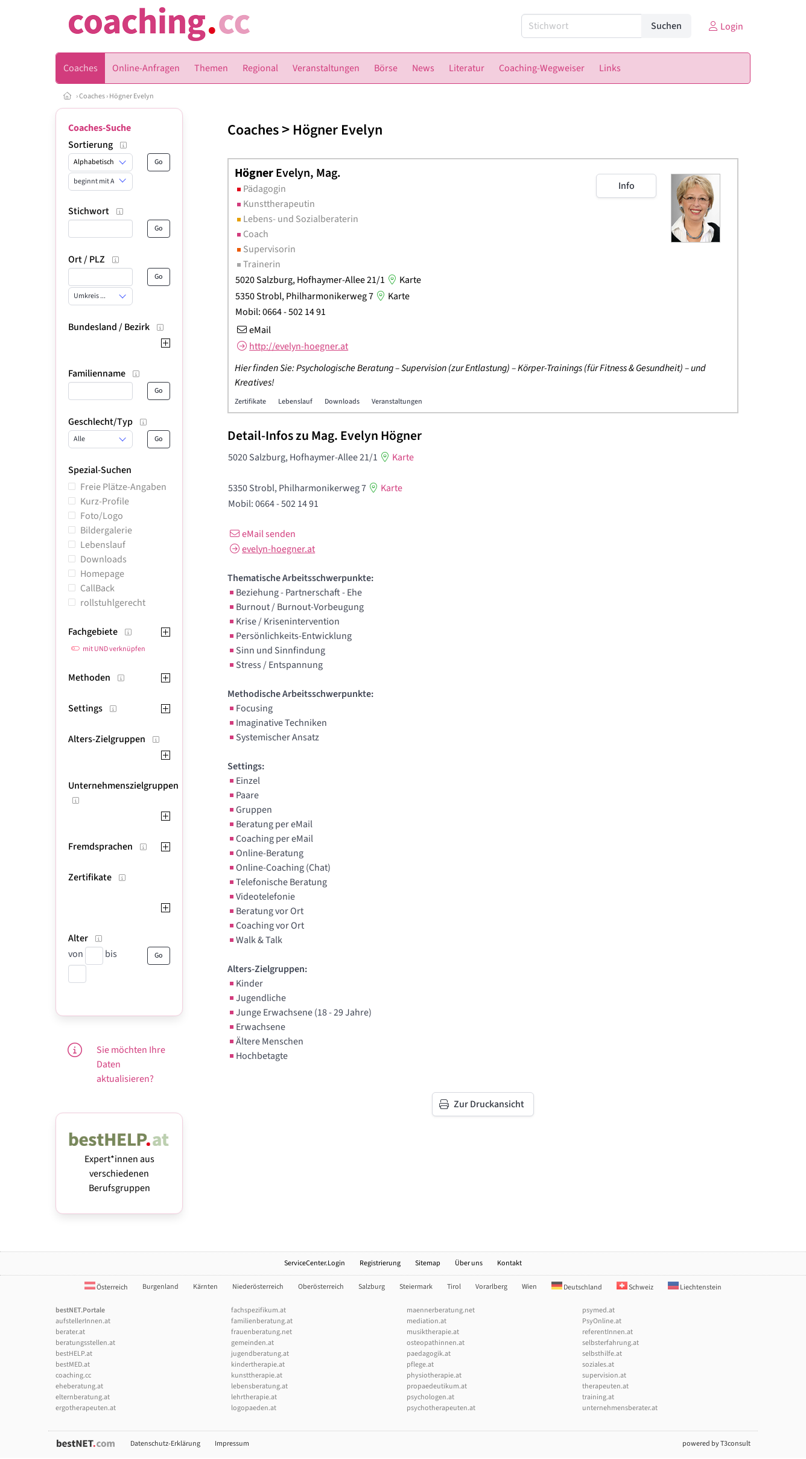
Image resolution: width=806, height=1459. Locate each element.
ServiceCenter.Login (314, 1263)
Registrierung (380, 1263)
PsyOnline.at (601, 1321)
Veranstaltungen (397, 401)
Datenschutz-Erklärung (165, 1443)
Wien (529, 1287)
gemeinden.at (252, 1343)
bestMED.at (73, 1364)
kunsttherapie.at (256, 1375)
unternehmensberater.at (620, 1408)
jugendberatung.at (260, 1354)
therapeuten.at (605, 1386)
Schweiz (635, 1287)
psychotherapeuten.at (441, 1408)
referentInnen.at (607, 1332)
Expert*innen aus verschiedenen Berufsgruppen (119, 1166)
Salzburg (371, 1287)
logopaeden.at (253, 1408)
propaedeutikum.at (437, 1386)
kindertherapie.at (258, 1364)
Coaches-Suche (99, 128)
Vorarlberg (491, 1287)
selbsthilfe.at (602, 1354)
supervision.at (604, 1375)
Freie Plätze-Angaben (123, 487)
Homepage (102, 573)
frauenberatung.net (261, 1332)
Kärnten (205, 1287)
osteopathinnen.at (436, 1343)
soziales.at (598, 1364)
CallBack (97, 588)
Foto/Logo (101, 516)
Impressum (232, 1443)
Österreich (106, 1287)
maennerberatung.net (441, 1310)
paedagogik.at (429, 1354)
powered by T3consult (716, 1443)
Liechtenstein (695, 1287)
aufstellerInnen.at (83, 1321)
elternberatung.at (83, 1397)
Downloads (103, 559)
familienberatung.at (262, 1321)
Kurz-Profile (104, 501)
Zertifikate (250, 401)
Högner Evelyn (131, 96)
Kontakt (509, 1263)
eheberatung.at (79, 1386)
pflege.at (420, 1364)
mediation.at (426, 1321)
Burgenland (160, 1287)
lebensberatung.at (259, 1386)
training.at (598, 1397)
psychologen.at (430, 1397)
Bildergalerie (106, 530)
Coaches (92, 96)
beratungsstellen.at (85, 1343)
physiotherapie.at (434, 1375)
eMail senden (261, 534)
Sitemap (427, 1263)
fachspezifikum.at (258, 1310)
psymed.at (598, 1310)
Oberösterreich (321, 1287)
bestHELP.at (74, 1354)
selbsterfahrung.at (610, 1343)
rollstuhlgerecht (112, 602)
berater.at (70, 1332)
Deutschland (576, 1287)
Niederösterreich (258, 1287)
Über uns (469, 1263)
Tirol (454, 1287)
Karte (403, 280)
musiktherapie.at (433, 1332)
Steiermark (416, 1287)
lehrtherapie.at (254, 1397)
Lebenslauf (102, 544)
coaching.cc (73, 1375)
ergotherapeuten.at (86, 1408)
